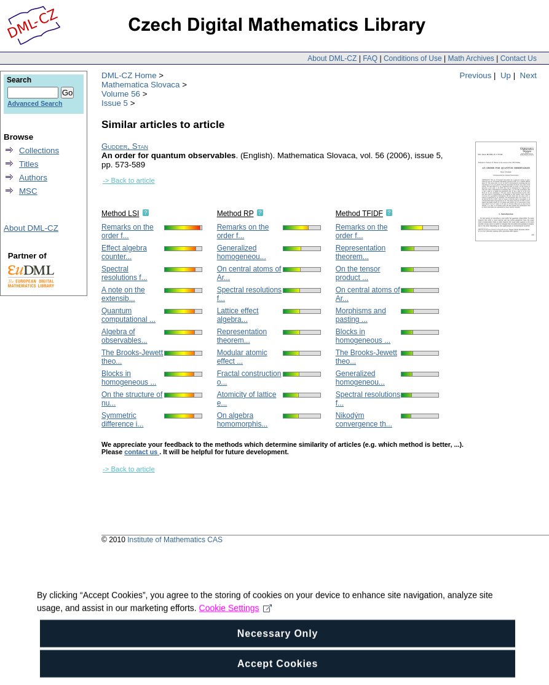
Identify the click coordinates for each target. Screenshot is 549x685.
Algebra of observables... (124, 336)
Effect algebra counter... (124, 252)
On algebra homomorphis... (242, 419)
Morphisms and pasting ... (361, 315)
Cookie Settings (235, 621)
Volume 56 (120, 93)
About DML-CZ (332, 58)
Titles (28, 164)
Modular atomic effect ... (242, 357)
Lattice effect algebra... (238, 315)
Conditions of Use (413, 58)
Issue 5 (114, 103)
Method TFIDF (359, 213)
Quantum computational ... (128, 315)
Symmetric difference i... (122, 419)
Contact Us (518, 58)
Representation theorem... (242, 336)
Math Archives (471, 58)
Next (528, 75)
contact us (141, 451)
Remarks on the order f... (127, 231)
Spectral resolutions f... (124, 273)
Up (505, 75)
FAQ (370, 58)
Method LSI (120, 213)
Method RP (235, 213)
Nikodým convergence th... (364, 419)
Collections (39, 150)
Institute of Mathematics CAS (175, 539)
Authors (33, 177)
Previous (476, 75)
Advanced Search (34, 103)
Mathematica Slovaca (140, 84)
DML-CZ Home (129, 75)
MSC (28, 191)
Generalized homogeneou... (241, 252)
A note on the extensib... (123, 294)
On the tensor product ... (358, 273)
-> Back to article (129, 180)
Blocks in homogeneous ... (128, 378)
